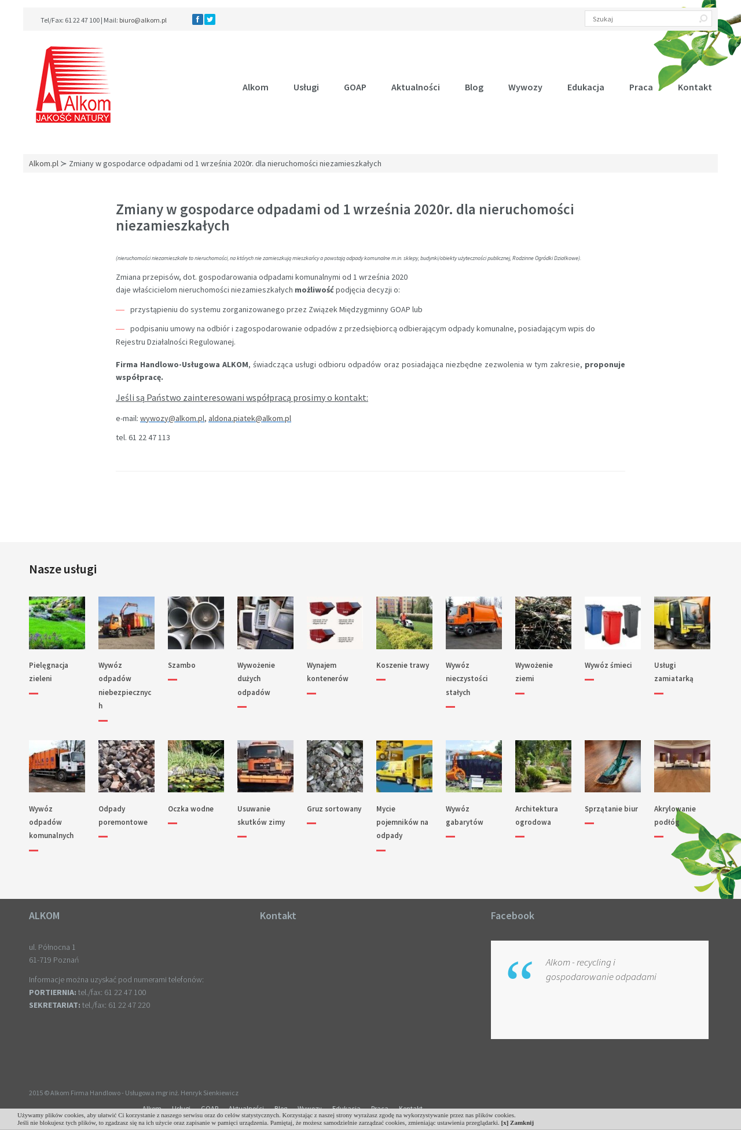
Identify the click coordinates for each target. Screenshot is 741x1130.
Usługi (306, 87)
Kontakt (695, 87)
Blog (474, 87)
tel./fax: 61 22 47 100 (112, 992)
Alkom (256, 87)
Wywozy (525, 87)
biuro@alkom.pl (143, 20)
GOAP (355, 87)
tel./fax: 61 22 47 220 (116, 1005)
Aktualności (415, 87)
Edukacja (585, 87)
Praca (641, 87)
